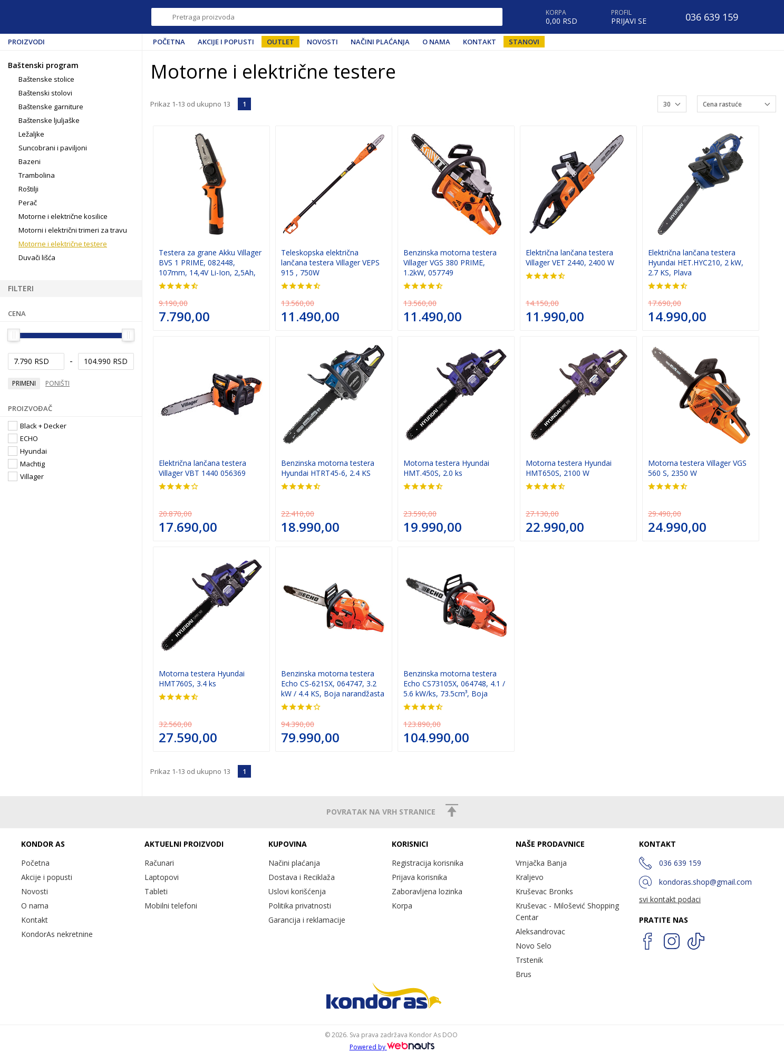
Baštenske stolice (46, 79)
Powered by (392, 1046)
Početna (169, 41)
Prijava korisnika (419, 877)
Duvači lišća (36, 257)
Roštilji (28, 189)
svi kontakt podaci (670, 899)
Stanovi (524, 41)
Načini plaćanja (380, 41)
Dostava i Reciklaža (301, 877)
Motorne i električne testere (62, 243)
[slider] (13, 335)
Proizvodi (26, 41)
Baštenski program (43, 65)
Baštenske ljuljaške (49, 120)
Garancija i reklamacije (306, 920)
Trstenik (529, 960)
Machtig (26, 463)
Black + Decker (37, 425)
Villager (26, 476)
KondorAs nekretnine (57, 934)
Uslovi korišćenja (297, 891)
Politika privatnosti (299, 906)
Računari (159, 863)
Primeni (24, 383)
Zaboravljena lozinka (427, 891)
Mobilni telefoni (170, 906)
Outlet (280, 41)
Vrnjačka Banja (541, 863)
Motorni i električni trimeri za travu (72, 230)
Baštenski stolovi (45, 93)
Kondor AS (55, 17)
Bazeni (29, 161)
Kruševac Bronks (544, 891)
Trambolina (36, 175)
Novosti (322, 41)
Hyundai (27, 451)
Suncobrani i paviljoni (52, 147)
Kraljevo (530, 877)
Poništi (57, 383)
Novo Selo (533, 946)
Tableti (156, 891)
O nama (436, 41)
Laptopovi (161, 877)
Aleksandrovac (540, 931)
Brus (523, 974)
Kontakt (479, 41)
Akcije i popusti (226, 41)
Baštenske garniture (50, 106)
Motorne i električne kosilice (63, 216)
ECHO (23, 438)
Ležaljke (31, 134)
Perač (27, 202)
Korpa (402, 906)
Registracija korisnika (427, 863)
